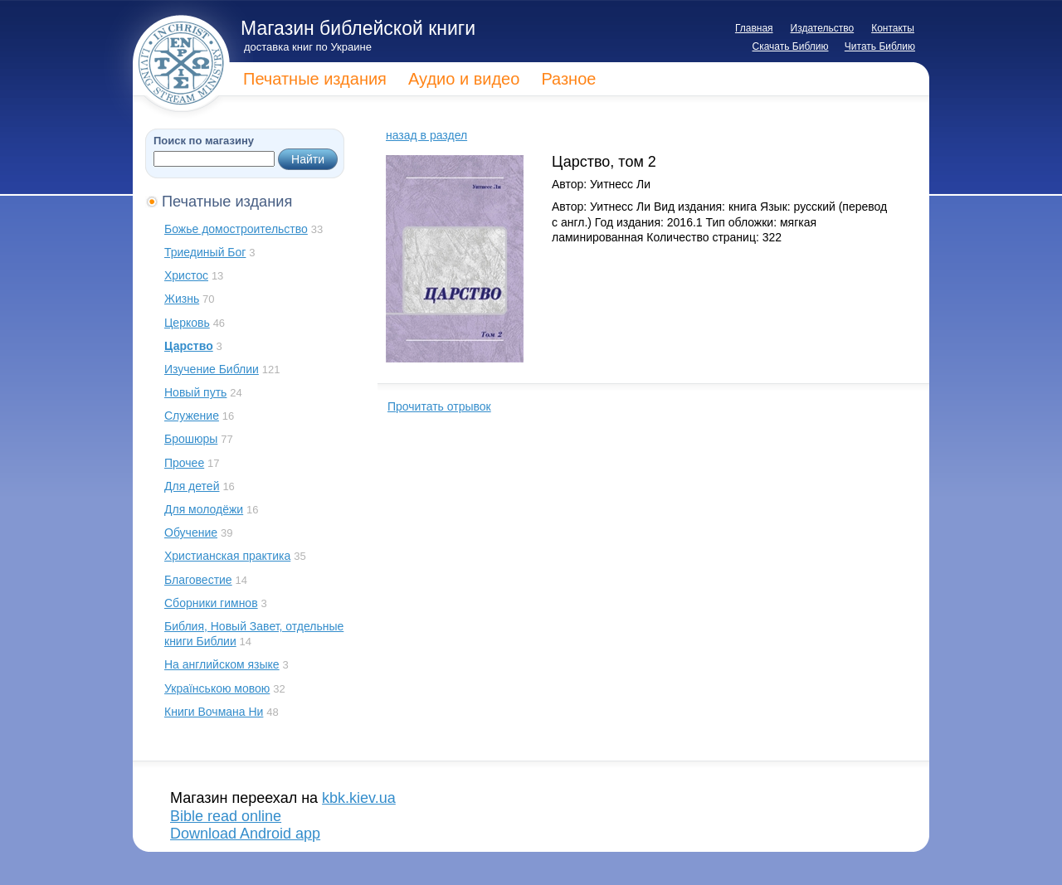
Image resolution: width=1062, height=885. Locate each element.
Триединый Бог (205, 252)
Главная (754, 28)
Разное (568, 79)
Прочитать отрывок (439, 406)
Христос (186, 275)
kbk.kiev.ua (359, 798)
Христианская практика (227, 555)
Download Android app (245, 833)
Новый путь (195, 392)
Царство (188, 346)
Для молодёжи (203, 509)
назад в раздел (426, 135)
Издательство (823, 28)
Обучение (190, 532)
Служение (191, 415)
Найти (307, 159)
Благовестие (198, 579)
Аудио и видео (463, 79)
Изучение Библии (211, 369)
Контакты (892, 28)
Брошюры (190, 438)
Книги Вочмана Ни (213, 711)
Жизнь (181, 298)
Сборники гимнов (211, 603)
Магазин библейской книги (358, 28)
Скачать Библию (791, 46)
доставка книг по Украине (308, 47)
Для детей (191, 486)
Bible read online (225, 816)
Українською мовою (217, 688)
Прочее (184, 462)
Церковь (187, 322)
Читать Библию (880, 46)
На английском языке (222, 664)
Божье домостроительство (236, 229)
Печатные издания (315, 79)
